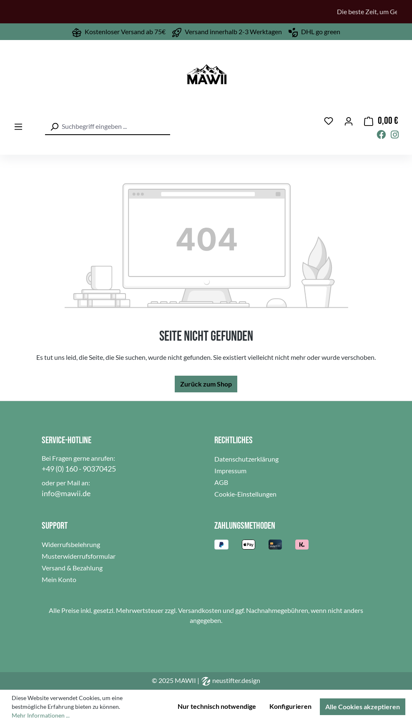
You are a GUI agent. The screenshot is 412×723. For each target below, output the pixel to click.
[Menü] (18, 127)
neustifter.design (230, 680)
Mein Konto (59, 579)
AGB (221, 482)
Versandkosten (199, 610)
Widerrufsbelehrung (71, 544)
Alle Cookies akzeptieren (362, 706)
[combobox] (107, 126)
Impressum (230, 470)
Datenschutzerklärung (246, 459)
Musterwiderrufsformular (79, 556)
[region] (206, 11)
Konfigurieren (290, 706)
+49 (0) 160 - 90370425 (79, 468)
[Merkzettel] (329, 121)
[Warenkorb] (381, 121)
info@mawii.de (66, 493)
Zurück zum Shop (206, 384)
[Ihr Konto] (349, 121)
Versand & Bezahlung (72, 568)
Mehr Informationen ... (41, 715)
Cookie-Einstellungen (245, 494)
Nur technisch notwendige (217, 706)
